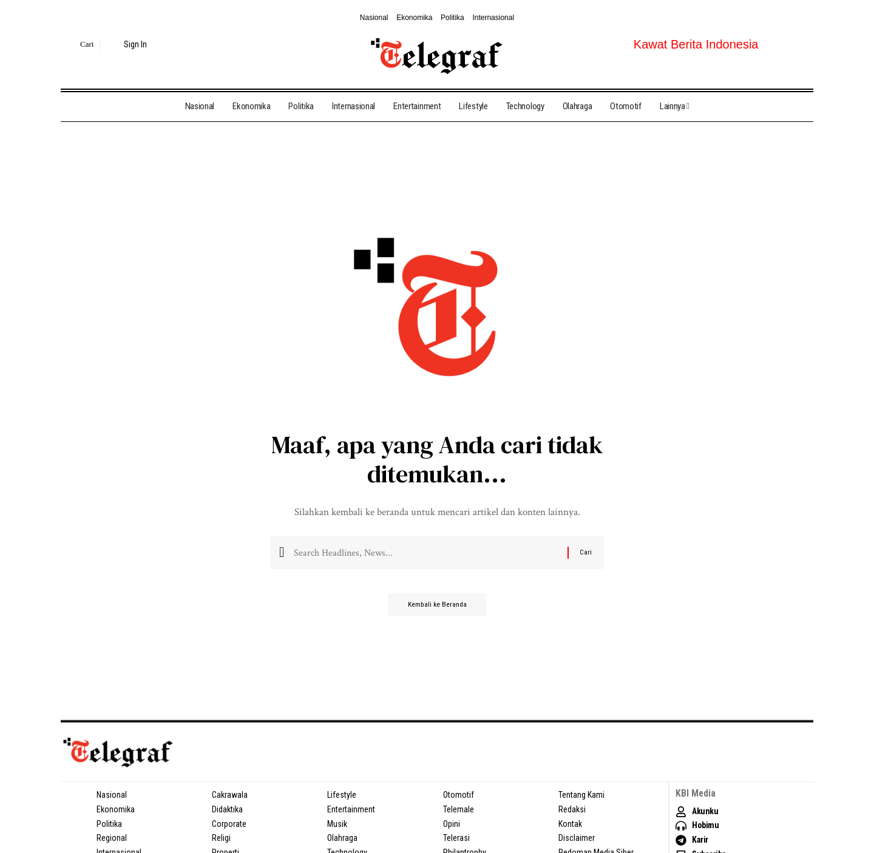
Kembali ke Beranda (437, 609)
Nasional (374, 17)
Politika (452, 17)
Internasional (493, 17)
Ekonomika (414, 17)
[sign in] (128, 44)
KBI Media (696, 793)
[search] (78, 44)
